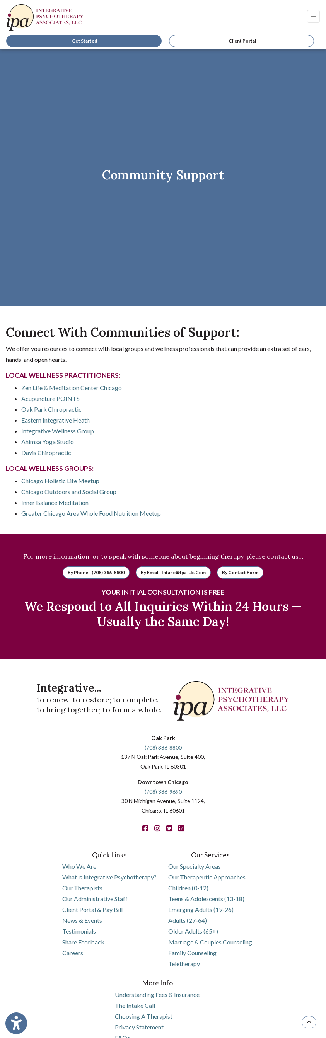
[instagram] (157, 828)
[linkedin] (181, 828)
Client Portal (242, 41)
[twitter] (169, 828)
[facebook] (145, 828)
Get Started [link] (83, 41)
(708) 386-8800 (163, 747)
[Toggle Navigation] (313, 16)
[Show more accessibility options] (16, 1023)
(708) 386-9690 (163, 791)
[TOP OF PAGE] (309, 1022)
